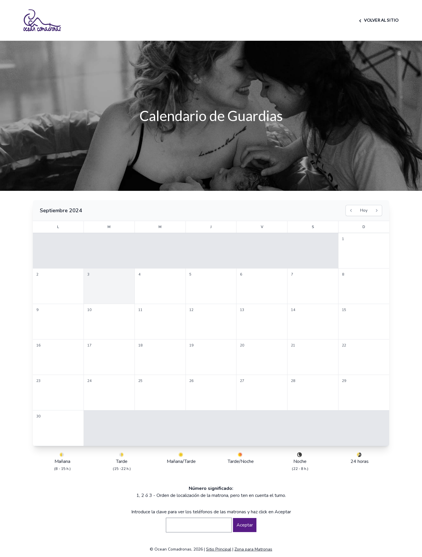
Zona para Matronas (253, 549)
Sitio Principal (218, 549)
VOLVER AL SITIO (378, 20)
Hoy (363, 210)
